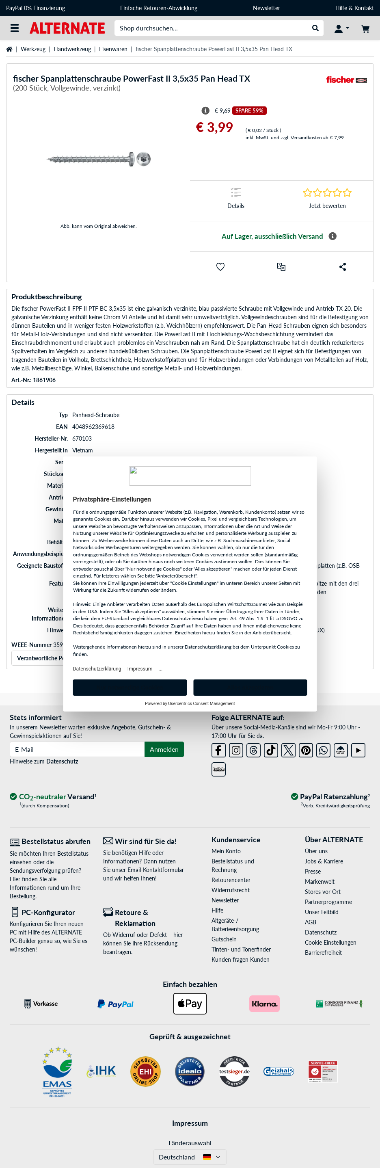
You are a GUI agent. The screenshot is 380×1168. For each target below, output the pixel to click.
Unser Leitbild (322, 911)
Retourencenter (231, 879)
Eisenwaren (113, 48)
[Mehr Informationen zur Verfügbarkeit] (332, 236)
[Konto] (341, 28)
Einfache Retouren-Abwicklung (158, 7)
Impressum (190, 1122)
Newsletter (266, 7)
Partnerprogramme (328, 901)
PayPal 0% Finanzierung (35, 7)
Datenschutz (62, 761)
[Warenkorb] (365, 28)
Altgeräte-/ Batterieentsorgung (235, 924)
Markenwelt (320, 881)
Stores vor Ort (323, 891)
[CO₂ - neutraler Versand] (53, 797)
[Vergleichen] (281, 266)
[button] (220, 266)
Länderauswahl (190, 1142)
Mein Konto (226, 851)
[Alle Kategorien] (14, 28)
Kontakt (364, 7)
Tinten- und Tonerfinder (241, 949)
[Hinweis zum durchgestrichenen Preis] (205, 110)
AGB (310, 922)
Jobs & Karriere (324, 861)
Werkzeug (33, 48)
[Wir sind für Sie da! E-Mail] (143, 841)
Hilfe (341, 7)
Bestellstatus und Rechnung (233, 865)
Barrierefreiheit (323, 952)
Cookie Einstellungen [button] (330, 942)
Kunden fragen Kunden (241, 959)
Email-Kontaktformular (155, 869)
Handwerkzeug (72, 48)
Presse (313, 871)
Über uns (316, 851)
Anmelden (164, 749)
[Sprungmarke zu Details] (236, 201)
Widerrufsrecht (231, 890)
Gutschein (224, 939)
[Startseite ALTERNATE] (67, 27)
